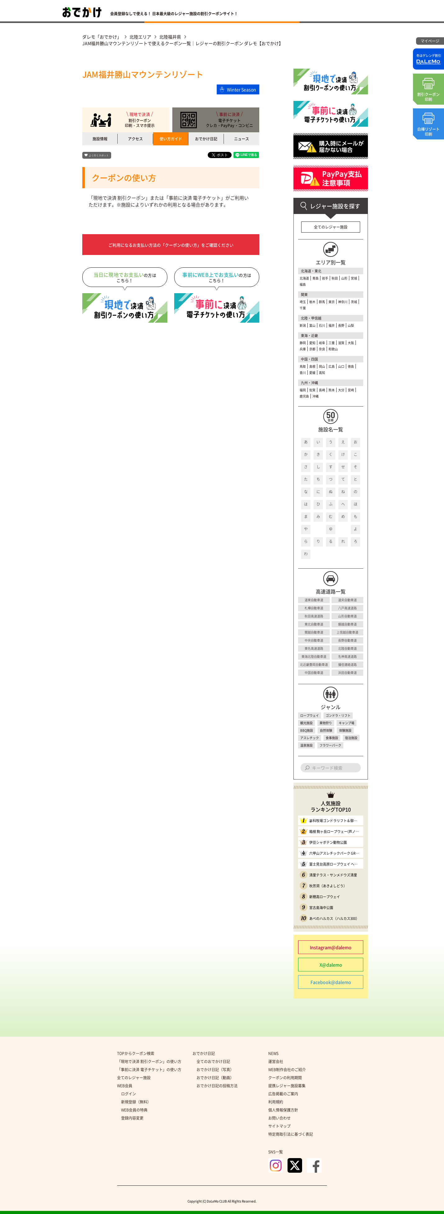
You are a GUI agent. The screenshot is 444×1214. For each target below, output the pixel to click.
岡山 (322, 366)
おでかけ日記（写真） (215, 1069)
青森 (315, 278)
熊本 (331, 390)
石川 (322, 325)
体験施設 (345, 730)
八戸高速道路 (347, 608)
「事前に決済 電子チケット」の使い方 (149, 1069)
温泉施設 (306, 745)
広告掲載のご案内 (283, 1094)
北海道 (304, 278)
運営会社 (275, 1061)
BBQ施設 (306, 730)
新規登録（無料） (136, 1102)
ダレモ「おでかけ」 (101, 37)
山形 (344, 278)
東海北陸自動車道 (313, 656)
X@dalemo (330, 965)
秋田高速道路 (314, 616)
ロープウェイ (309, 715)
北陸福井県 (170, 37)
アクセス (135, 139)
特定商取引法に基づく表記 (290, 1134)
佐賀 (312, 390)
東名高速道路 (314, 648)
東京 (331, 301)
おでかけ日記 (206, 139)
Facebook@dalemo (330, 982)
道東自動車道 (314, 600)
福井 (331, 325)
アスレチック (309, 737)
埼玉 (303, 301)
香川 (303, 372)
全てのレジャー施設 (330, 227)
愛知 (312, 342)
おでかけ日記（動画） (215, 1077)
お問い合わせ (279, 1118)
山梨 (351, 325)
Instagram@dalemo (330, 947)
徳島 (351, 366)
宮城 (354, 278)
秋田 (335, 278)
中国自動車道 (314, 672)
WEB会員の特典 (134, 1110)
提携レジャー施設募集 (287, 1086)
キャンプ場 (346, 723)
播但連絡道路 (347, 664)
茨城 (354, 301)
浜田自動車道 (347, 672)
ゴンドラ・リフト (338, 715)
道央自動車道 (347, 600)
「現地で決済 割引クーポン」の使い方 (149, 1061)
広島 (331, 366)
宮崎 (351, 390)
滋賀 (341, 342)
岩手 (325, 278)
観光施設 (306, 723)
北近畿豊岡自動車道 (314, 664)
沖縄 (315, 396)
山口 (341, 366)
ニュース (241, 139)
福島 (303, 284)
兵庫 (303, 349)
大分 (341, 390)
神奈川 (342, 301)
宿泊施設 (351, 737)
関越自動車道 (314, 632)
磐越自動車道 (347, 624)
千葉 (303, 308)
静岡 (303, 342)
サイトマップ (279, 1126)
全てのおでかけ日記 (213, 1061)
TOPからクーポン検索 (135, 1053)
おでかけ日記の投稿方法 (217, 1086)
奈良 (322, 349)
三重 (331, 342)
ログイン (128, 1094)
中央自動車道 (314, 640)
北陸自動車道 (347, 648)
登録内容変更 (132, 1118)
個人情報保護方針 (283, 1110)
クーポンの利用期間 (285, 1077)
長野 (341, 325)
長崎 (322, 390)
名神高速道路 (347, 656)
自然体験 (326, 730)
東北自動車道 (314, 624)
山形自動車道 (347, 616)
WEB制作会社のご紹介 (287, 1069)
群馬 (322, 301)
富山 (312, 325)
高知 (322, 372)
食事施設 (332, 737)
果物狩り (325, 723)
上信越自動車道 (347, 632)
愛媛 (312, 372)
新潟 (303, 325)
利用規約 (275, 1102)
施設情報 (100, 139)
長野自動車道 (347, 640)
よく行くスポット (99, 155)
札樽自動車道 (314, 608)
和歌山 (333, 349)
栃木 (312, 301)
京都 (312, 349)
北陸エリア (140, 37)
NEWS (273, 1053)
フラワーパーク (330, 745)
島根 (312, 366)
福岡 (303, 390)
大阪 (351, 342)
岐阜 (322, 342)
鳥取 (303, 366)
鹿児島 (304, 396)
